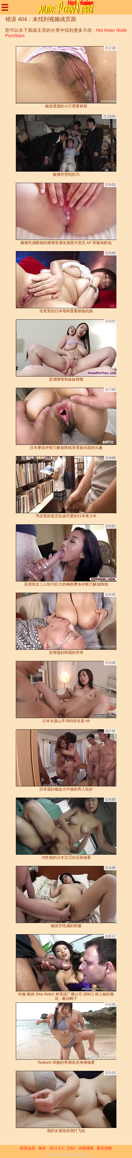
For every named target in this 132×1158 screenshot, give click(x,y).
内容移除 (86, 1148)
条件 (42, 1148)
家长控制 (104, 1148)
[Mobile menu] (5, 7)
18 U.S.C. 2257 (62, 1148)
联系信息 (27, 1148)
